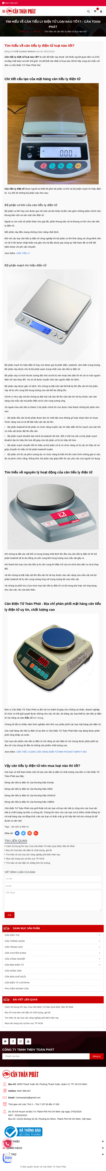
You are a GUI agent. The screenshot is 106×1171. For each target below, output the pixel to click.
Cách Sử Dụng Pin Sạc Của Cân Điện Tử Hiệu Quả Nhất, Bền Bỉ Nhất (40, 846)
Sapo (83, 1167)
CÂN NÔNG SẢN (13, 971)
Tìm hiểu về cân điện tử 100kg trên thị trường (28, 863)
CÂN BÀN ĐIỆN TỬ (14, 965)
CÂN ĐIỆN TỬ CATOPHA (17, 982)
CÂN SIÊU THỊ (12, 935)
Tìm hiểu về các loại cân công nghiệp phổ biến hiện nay (33, 854)
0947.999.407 (24, 1091)
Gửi (9, 915)
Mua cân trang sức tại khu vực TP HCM (25, 858)
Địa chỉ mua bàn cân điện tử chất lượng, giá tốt (29, 850)
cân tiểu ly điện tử (20, 826)
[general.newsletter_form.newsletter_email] (53, 1056)
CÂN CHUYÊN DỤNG (15, 953)
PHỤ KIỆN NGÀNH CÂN (17, 988)
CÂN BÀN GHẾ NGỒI (15, 976)
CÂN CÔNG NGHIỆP (15, 959)
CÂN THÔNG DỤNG (15, 941)
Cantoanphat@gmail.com (28, 1097)
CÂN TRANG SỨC (14, 947)
